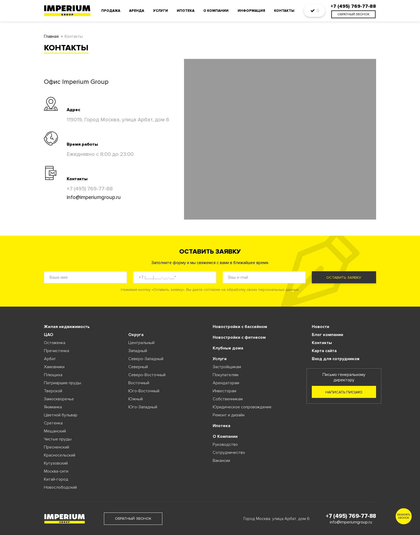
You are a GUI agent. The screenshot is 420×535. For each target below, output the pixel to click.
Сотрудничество (229, 452)
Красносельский (59, 455)
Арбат (50, 358)
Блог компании (327, 334)
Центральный (141, 342)
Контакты (284, 11)
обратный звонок (353, 14)
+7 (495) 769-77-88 (90, 189)
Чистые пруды (58, 439)
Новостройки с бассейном (240, 326)
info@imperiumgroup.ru (94, 197)
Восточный (138, 383)
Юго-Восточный (143, 391)
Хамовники (54, 367)
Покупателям (225, 375)
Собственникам (228, 399)
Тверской (53, 391)
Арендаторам (226, 383)
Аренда (136, 11)
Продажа (110, 11)
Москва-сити (56, 471)
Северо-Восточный (147, 375)
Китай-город (56, 479)
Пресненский (56, 447)
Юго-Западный (142, 407)
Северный (138, 367)
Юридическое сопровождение (242, 407)
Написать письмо (343, 392)
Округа (136, 334)
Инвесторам (224, 391)
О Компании (225, 436)
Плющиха (53, 375)
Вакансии (221, 460)
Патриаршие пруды (62, 383)
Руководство (225, 444)
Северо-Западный (145, 358)
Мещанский (55, 431)
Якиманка (53, 407)
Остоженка (54, 342)
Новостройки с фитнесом (239, 337)
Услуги (160, 11)
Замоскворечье (59, 399)
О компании (215, 11)
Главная (51, 36)
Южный (135, 399)
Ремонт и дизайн (229, 415)
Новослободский (60, 487)
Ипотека (185, 11)
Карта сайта (324, 350)
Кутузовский (56, 463)
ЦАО (48, 334)
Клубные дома (228, 348)
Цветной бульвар (60, 415)
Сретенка (53, 423)
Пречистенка (56, 350)
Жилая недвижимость (67, 326)
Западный (137, 350)
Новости (320, 326)
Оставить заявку (343, 277)
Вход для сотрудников (335, 358)
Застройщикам (227, 367)
